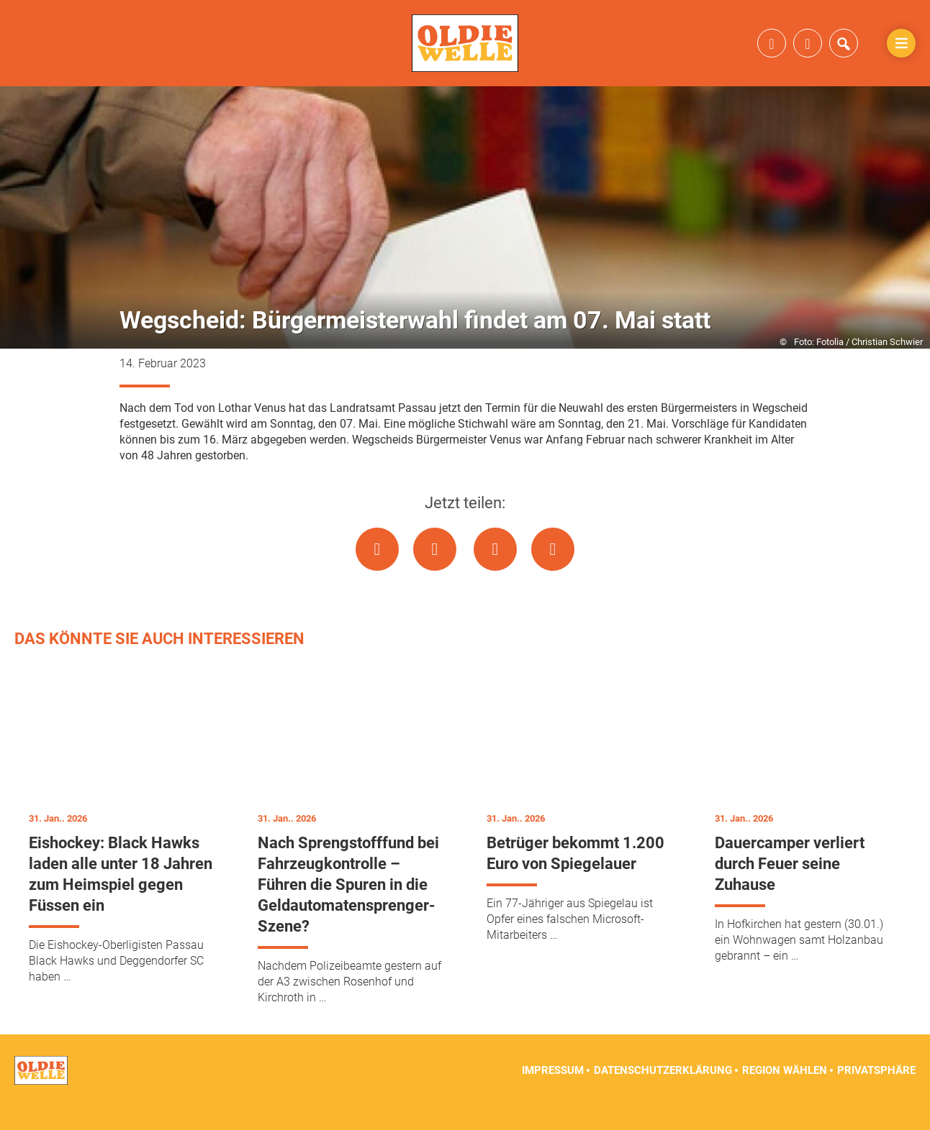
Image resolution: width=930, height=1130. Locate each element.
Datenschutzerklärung (663, 1094)
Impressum (553, 1094)
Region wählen (784, 1094)
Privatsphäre (876, 1094)
